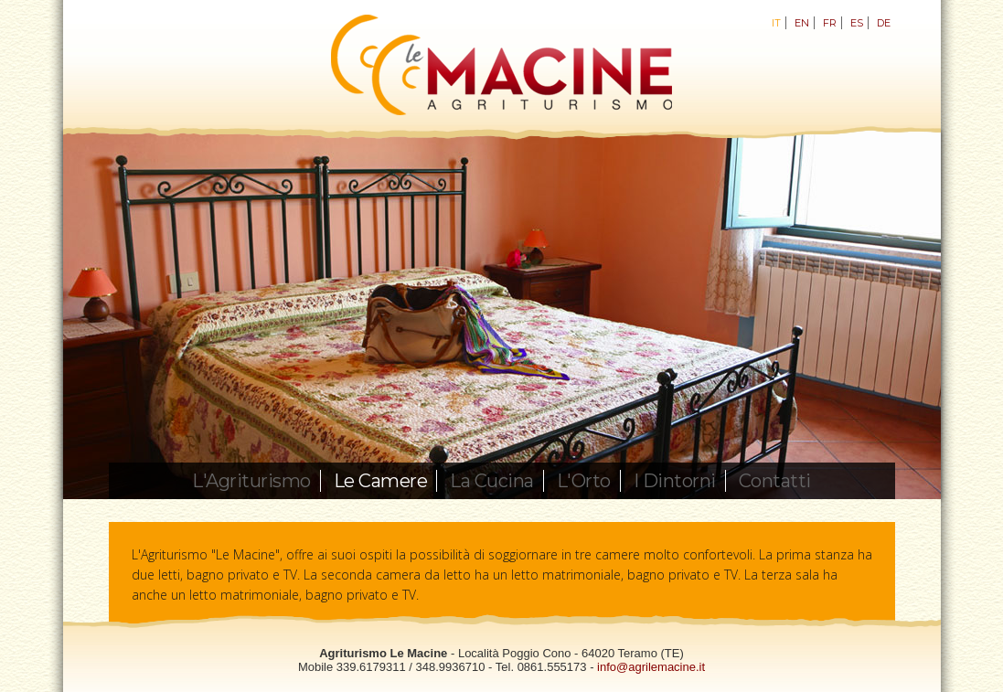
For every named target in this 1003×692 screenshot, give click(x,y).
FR (830, 22)
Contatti (775, 481)
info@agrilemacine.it (651, 667)
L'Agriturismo (251, 481)
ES (856, 22)
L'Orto (584, 481)
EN (802, 22)
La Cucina (492, 481)
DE (884, 22)
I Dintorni (675, 481)
